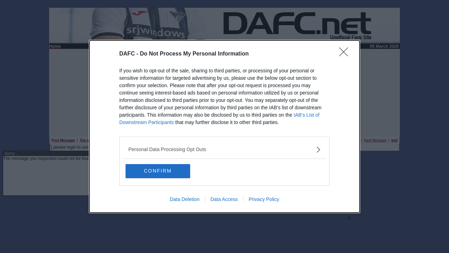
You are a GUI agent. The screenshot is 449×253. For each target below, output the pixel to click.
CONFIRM (159, 171)
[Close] (346, 54)
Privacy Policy (264, 199)
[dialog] (224, 126)
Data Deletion (185, 199)
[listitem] (224, 149)
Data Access (224, 199)
